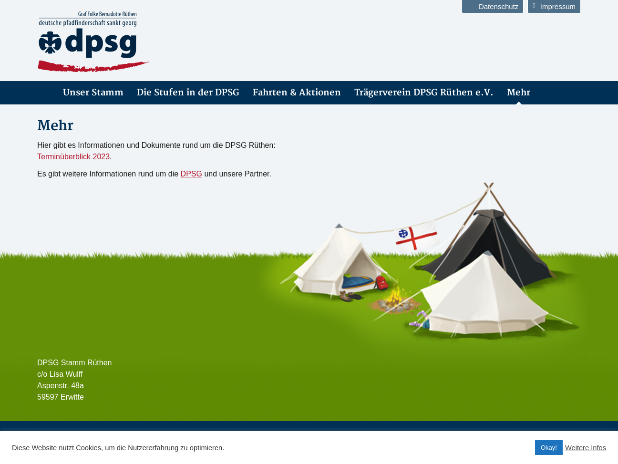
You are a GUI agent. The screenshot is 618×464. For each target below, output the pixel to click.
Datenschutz (492, 6)
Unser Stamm (93, 92)
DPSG (191, 174)
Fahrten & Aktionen (297, 92)
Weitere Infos (585, 448)
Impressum (554, 6)
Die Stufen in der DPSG (188, 92)
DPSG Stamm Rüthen (43, 92)
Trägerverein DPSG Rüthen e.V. (424, 92)
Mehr (518, 92)
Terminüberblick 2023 (73, 157)
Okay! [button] (549, 447)
